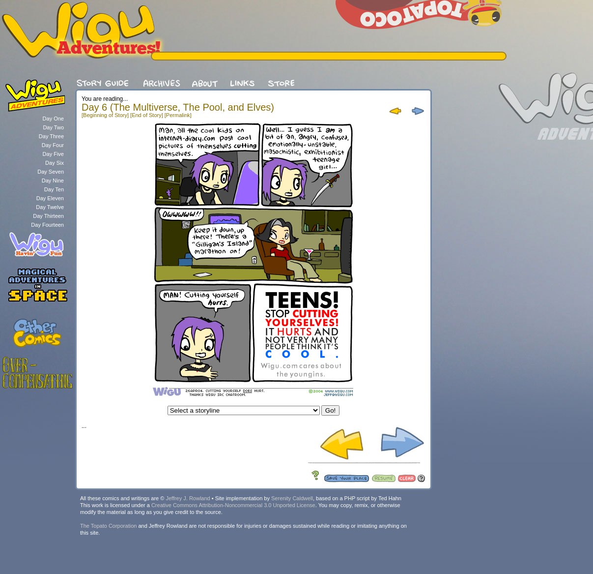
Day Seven (50, 172)
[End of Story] (146, 115)
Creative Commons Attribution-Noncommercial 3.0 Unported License (233, 505)
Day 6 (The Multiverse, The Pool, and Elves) (178, 107)
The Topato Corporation (108, 526)
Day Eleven (50, 198)
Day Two (53, 127)
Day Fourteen (47, 225)
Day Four (53, 145)
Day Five (53, 154)
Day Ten (54, 189)
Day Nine (53, 180)
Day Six (54, 163)
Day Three (51, 136)
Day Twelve (50, 207)
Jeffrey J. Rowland (188, 498)
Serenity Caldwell (292, 498)
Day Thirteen (48, 216)
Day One (53, 118)
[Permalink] (178, 115)
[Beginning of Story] (105, 115)
